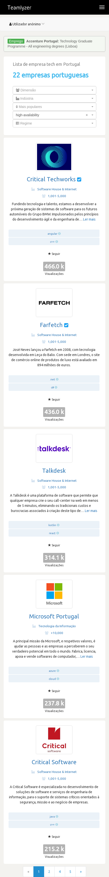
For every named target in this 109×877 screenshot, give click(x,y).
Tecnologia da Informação (54, 626)
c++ (52, 241)
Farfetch (51, 325)
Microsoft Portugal (54, 616)
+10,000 (54, 633)
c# (52, 387)
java (52, 816)
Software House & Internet (54, 189)
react (52, 533)
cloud (52, 678)
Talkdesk (54, 470)
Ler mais (89, 219)
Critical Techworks (51, 179)
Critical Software (54, 762)
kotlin (52, 525)
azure (52, 670)
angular (52, 233)
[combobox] (54, 90)
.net (52, 379)
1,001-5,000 (54, 196)
